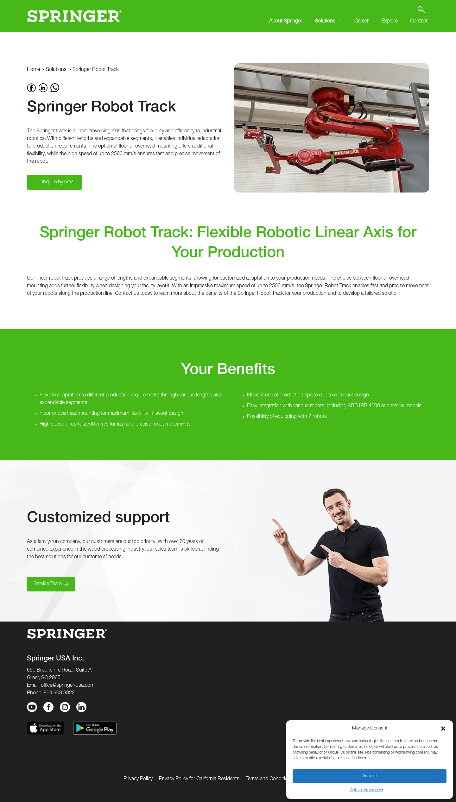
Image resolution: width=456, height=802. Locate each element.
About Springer (285, 21)
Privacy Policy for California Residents (199, 779)
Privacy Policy (138, 779)
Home (33, 70)
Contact (419, 21)
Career (361, 21)
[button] (443, 728)
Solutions (325, 21)
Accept (369, 776)
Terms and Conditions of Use (277, 779)
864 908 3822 (59, 693)
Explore (389, 21)
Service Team (48, 584)
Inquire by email (58, 182)
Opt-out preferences (366, 790)
